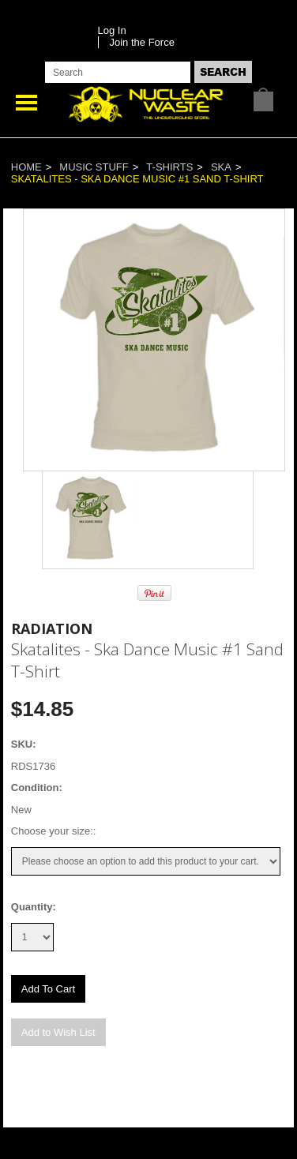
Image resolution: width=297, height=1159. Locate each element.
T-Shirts (169, 167)
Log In (112, 30)
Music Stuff (93, 167)
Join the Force (142, 42)
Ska (221, 167)
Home (26, 167)
